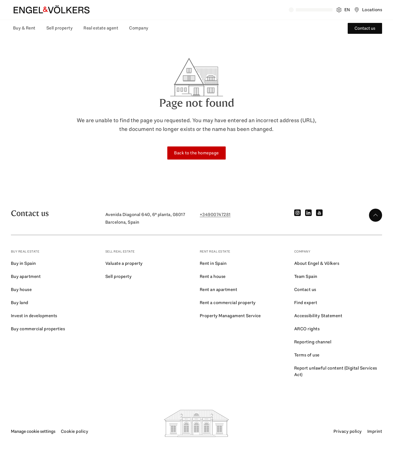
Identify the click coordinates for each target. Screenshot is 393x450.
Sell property (59, 28)
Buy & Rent (24, 28)
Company (138, 28)
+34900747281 (215, 214)
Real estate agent (101, 28)
